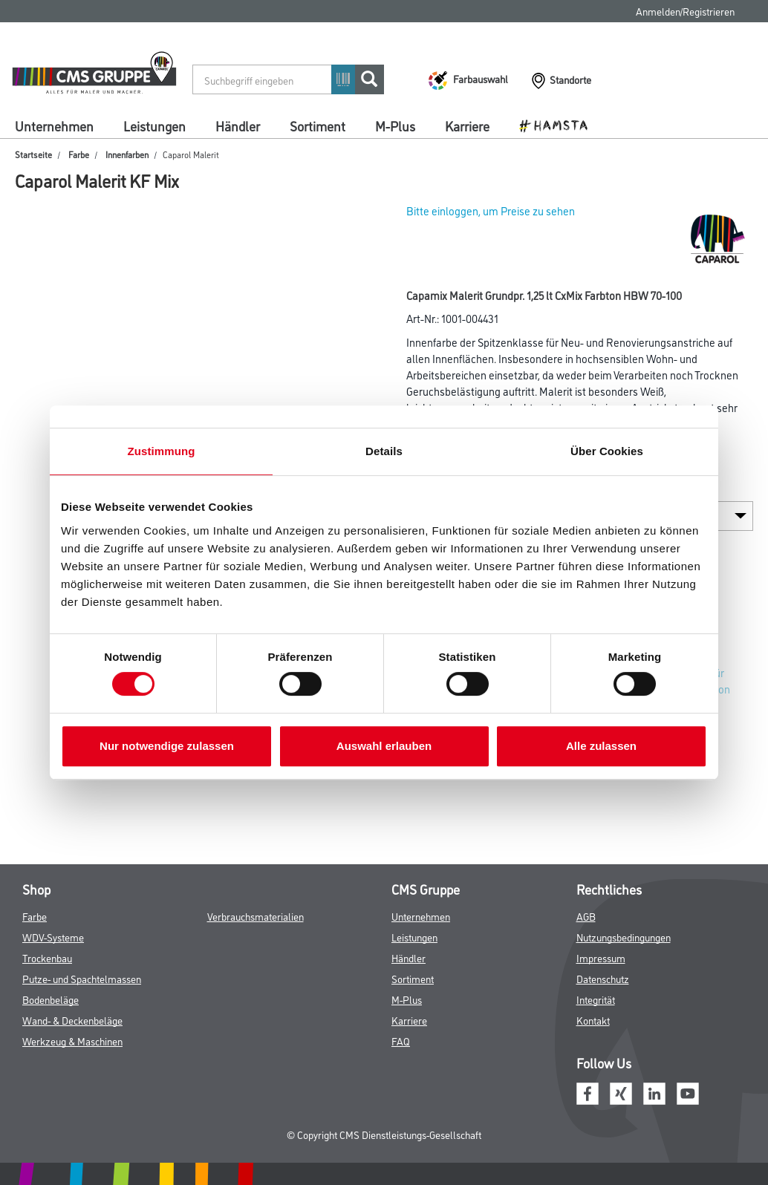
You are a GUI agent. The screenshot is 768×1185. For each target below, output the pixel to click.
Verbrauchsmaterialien (255, 916)
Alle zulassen (601, 746)
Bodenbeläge (50, 999)
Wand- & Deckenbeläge (72, 1020)
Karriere (467, 125)
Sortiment (317, 125)
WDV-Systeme (53, 937)
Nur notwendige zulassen (167, 746)
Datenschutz (602, 978)
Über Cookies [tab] (606, 451)
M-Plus (395, 125)
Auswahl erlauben (384, 746)
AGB (586, 916)
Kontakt (593, 1020)
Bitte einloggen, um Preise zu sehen (490, 210)
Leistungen (154, 125)
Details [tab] (384, 451)
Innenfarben (127, 154)
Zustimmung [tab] (161, 451)
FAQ (400, 1041)
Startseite (33, 154)
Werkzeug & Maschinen (72, 1041)
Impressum (600, 957)
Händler (237, 125)
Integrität (595, 999)
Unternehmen (54, 125)
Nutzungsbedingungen (623, 937)
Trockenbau (47, 957)
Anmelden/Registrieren (685, 11)
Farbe (78, 154)
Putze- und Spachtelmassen (81, 978)
